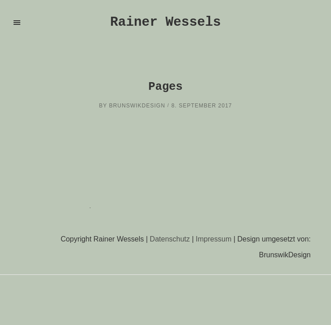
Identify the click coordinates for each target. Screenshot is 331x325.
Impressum (213, 239)
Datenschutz (170, 239)
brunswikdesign (137, 105)
